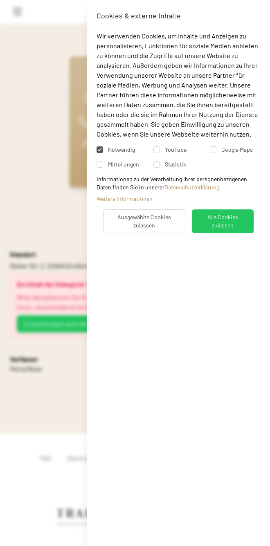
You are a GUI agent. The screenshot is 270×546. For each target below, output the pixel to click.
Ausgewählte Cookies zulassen (144, 221)
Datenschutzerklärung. (192, 187)
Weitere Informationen (125, 198)
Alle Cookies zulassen (222, 221)
